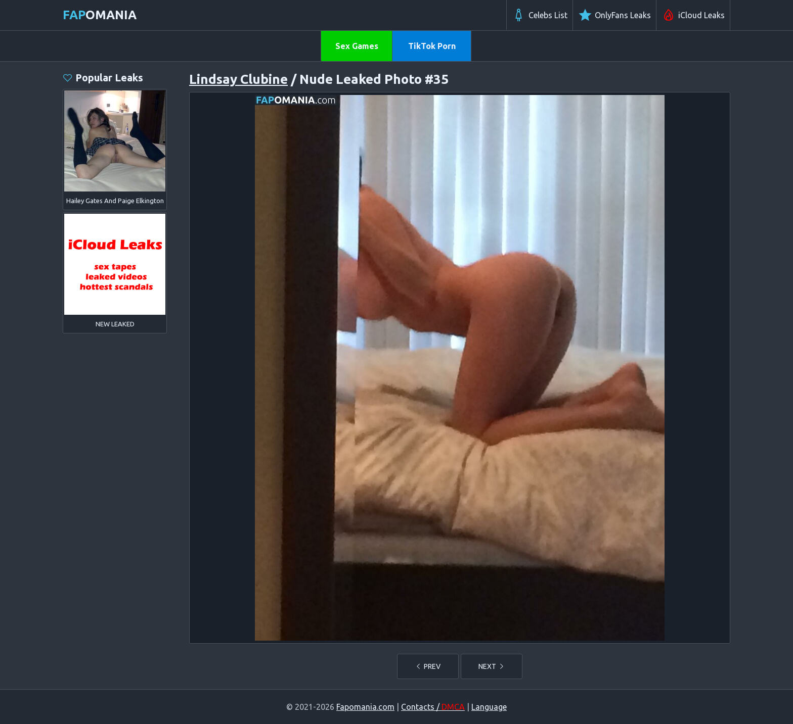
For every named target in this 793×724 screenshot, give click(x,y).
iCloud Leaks (693, 15)
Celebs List (539, 15)
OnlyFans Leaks (614, 15)
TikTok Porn (432, 46)
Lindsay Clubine (238, 79)
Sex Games (356, 46)
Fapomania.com (365, 706)
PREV (427, 666)
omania (100, 15)
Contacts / (433, 706)
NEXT (491, 666)
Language (489, 706)
